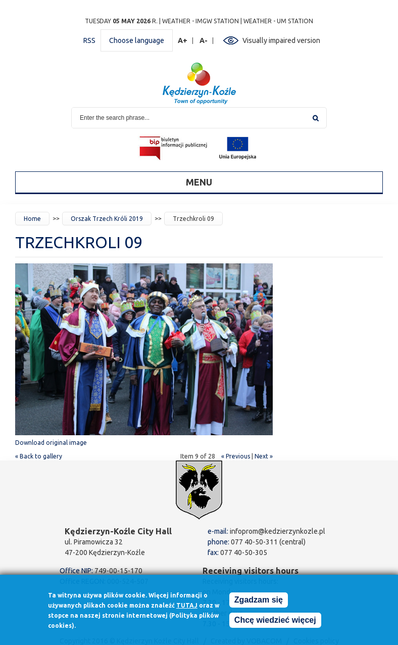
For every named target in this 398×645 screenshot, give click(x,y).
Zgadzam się (258, 603)
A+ (183, 40)
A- (204, 40)
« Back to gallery (38, 456)
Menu (199, 182)
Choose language (136, 40)
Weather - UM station (278, 21)
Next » (264, 456)
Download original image (51, 442)
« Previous (235, 456)
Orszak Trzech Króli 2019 (107, 218)
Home (32, 218)
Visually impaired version (281, 40)
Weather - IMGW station (200, 21)
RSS (89, 40)
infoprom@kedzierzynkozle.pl (277, 531)
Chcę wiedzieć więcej (275, 623)
